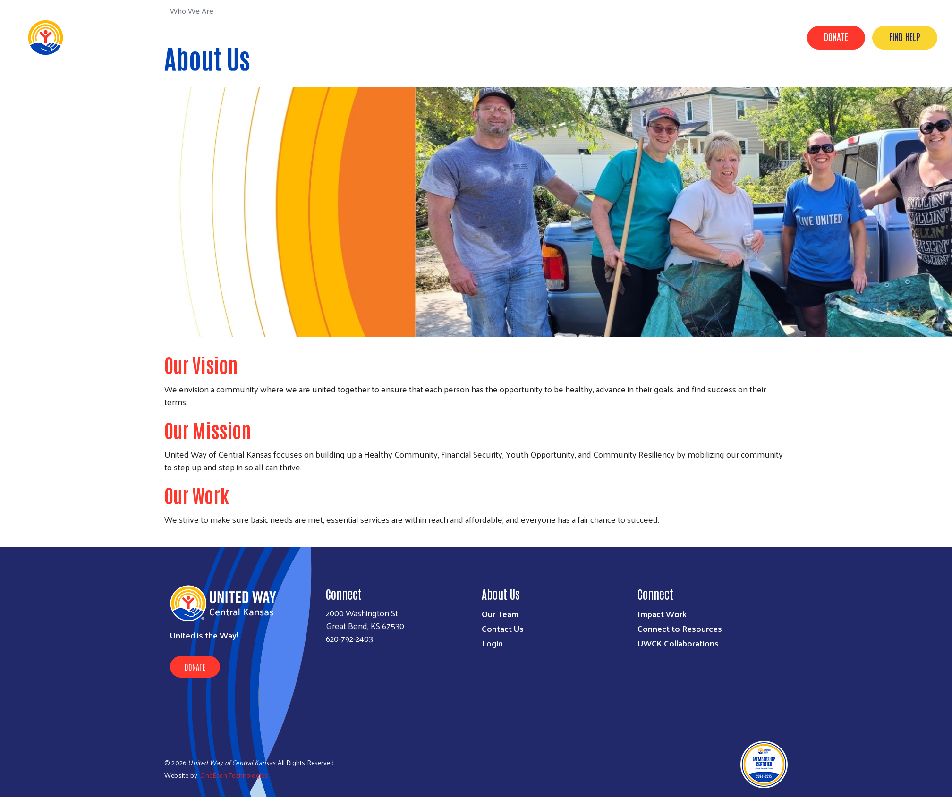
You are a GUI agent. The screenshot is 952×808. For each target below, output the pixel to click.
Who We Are (630, 37)
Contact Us (503, 628)
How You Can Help (756, 37)
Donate (836, 36)
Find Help (904, 36)
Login (492, 643)
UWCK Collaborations (678, 643)
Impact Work (662, 613)
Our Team (500, 613)
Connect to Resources (680, 628)
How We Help (688, 37)
